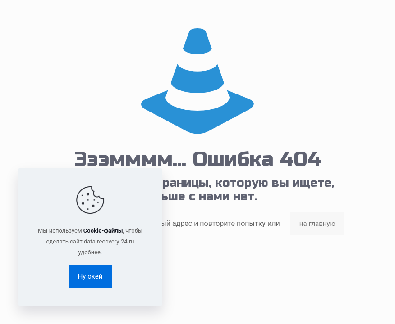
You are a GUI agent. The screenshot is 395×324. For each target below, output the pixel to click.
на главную (317, 224)
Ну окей (90, 276)
